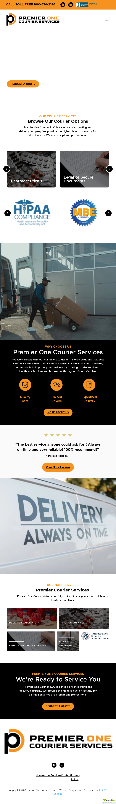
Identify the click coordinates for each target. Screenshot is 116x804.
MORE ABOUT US (58, 412)
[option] (35, 170)
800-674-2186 (30, 4)
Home (39, 775)
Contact (66, 775)
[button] (109, 801)
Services (56, 775)
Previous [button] (6, 169)
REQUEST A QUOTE (23, 83)
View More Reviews (58, 467)
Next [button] (109, 169)
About (47, 775)
